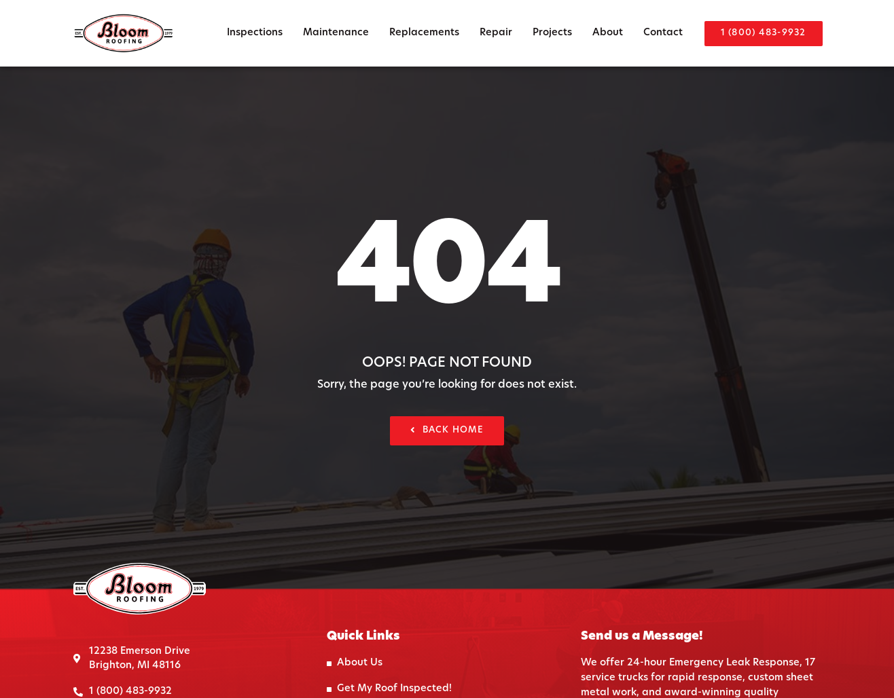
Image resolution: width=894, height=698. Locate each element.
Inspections (255, 33)
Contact (663, 33)
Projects (552, 33)
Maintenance (336, 33)
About (607, 33)
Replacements (424, 33)
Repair (496, 33)
